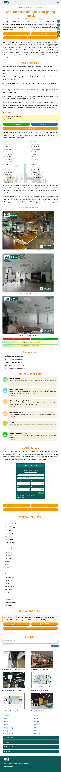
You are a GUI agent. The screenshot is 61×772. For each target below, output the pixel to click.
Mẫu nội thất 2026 (10, 746)
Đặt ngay (17, 124)
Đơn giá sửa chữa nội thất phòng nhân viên (12, 690)
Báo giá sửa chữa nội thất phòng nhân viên (40, 690)
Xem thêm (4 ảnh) (16, 338)
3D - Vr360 (8, 751)
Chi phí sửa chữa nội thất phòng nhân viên (40, 669)
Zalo (58, 28)
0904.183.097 (44, 33)
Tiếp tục (41, 492)
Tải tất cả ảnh (44, 338)
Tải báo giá (45, 124)
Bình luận (25, 19)
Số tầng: (37, 482)
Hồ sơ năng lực (9, 737)
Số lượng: (37, 488)
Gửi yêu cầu (30, 38)
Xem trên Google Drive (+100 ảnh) (31, 345)
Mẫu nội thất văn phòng (30, 342)
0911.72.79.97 (16, 33)
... (9, 384)
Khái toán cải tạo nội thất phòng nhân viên (40, 710)
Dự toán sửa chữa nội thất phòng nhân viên (12, 669)
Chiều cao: (23, 488)
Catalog (7, 742)
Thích (19, 19)
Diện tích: (23, 482)
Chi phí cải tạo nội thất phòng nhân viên (11, 710)
